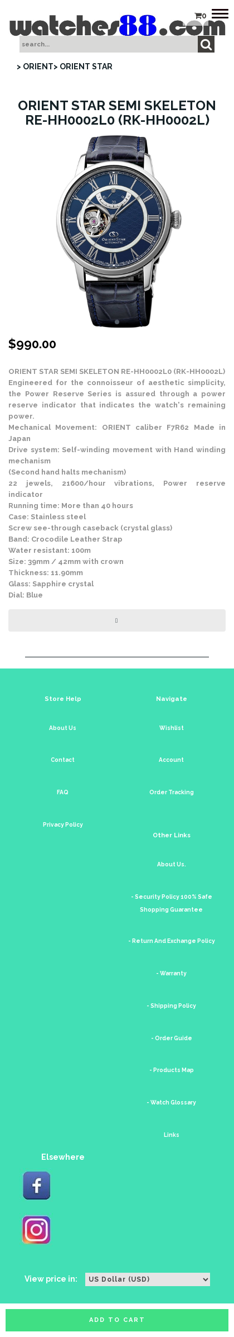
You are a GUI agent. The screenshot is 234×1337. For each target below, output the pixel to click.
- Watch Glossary (171, 1102)
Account (171, 760)
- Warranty (171, 973)
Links (171, 1135)
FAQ (63, 792)
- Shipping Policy (171, 1006)
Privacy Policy (63, 825)
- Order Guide (171, 1038)
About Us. (171, 864)
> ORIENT (35, 66)
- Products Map (171, 1070)
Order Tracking (171, 792)
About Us (62, 728)
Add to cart (117, 1320)
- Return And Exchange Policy (171, 941)
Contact (63, 760)
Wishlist (171, 728)
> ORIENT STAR (83, 66)
